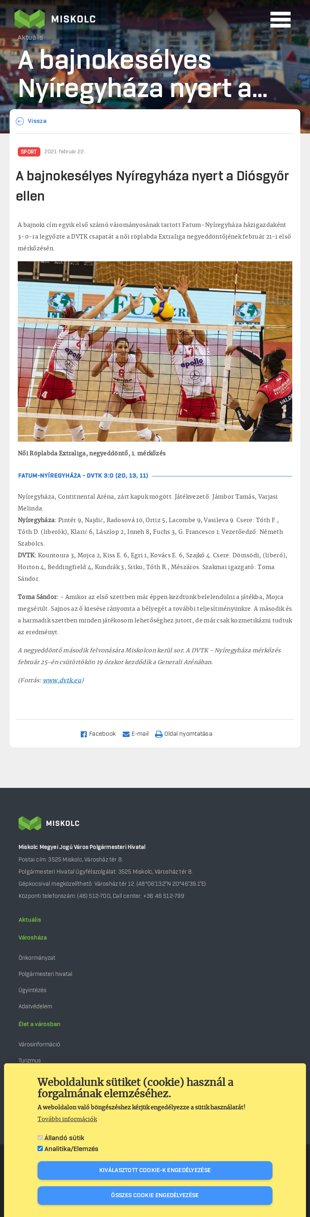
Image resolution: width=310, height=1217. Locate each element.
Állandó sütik (64, 1138)
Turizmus (30, 1061)
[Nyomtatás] (187, 733)
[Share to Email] (139, 733)
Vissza (37, 121)
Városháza (33, 938)
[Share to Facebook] (101, 733)
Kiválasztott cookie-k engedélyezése (155, 1170)
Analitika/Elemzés (71, 1149)
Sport (29, 152)
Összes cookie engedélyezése (155, 1195)
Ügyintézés (32, 990)
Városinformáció (39, 1044)
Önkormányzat (37, 958)
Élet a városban (40, 1024)
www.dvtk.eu (62, 681)
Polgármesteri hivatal (45, 974)
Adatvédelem (35, 1006)
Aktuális (30, 920)
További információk (67, 1119)
